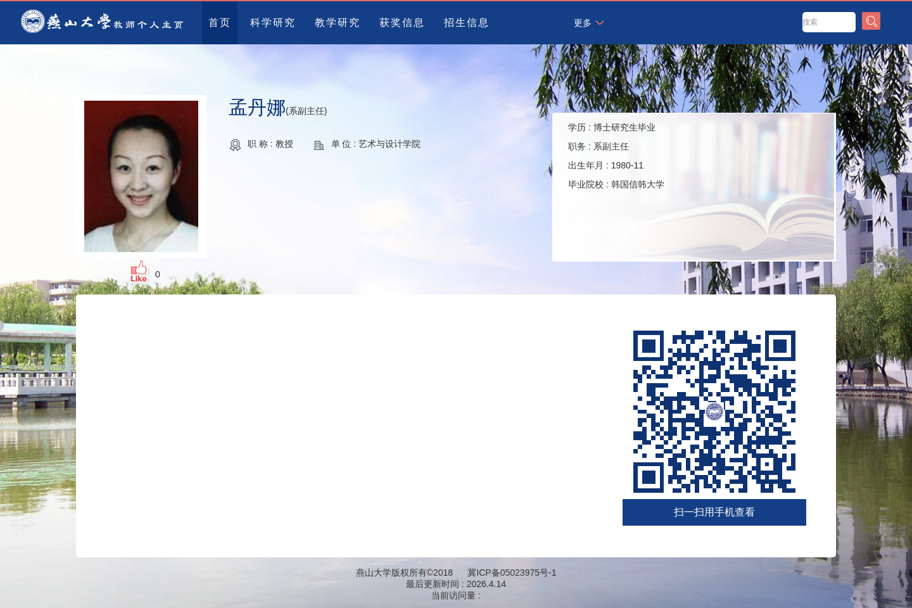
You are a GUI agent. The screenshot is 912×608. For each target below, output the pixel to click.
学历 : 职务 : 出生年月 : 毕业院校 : (616, 155)
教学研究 (337, 22)
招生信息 (467, 22)
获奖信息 (402, 22)
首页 (219, 22)
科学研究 (273, 22)
